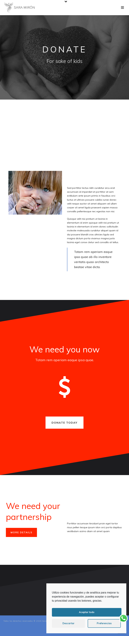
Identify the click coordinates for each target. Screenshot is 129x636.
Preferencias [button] (104, 623)
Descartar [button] (68, 623)
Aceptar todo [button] (86, 612)
